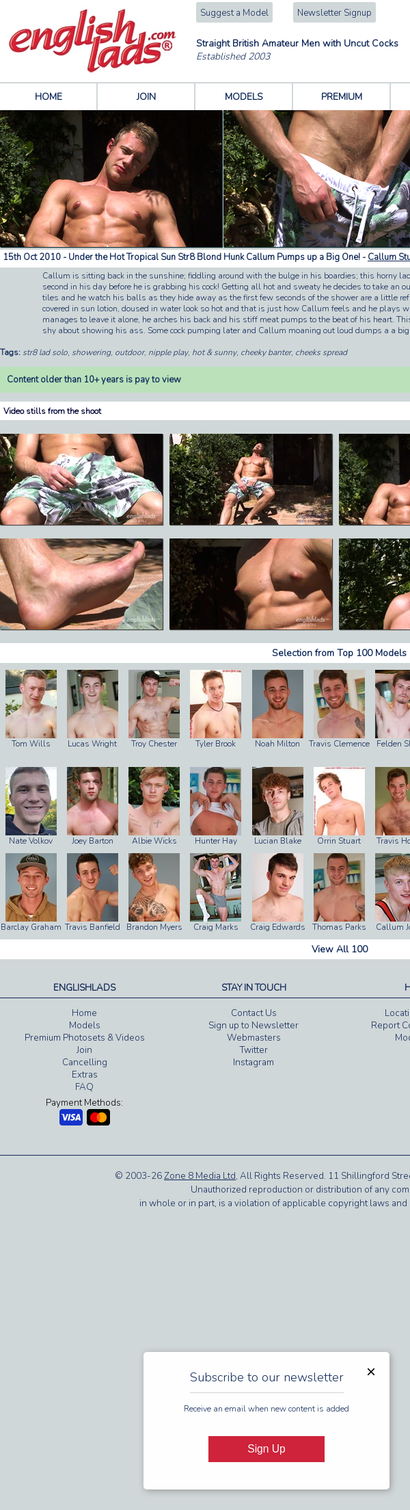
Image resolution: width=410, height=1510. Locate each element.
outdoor (129, 352)
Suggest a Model (234, 13)
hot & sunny (214, 352)
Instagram (253, 1062)
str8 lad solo (45, 352)
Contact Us (254, 1013)
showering (91, 352)
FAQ (84, 1087)
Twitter (254, 1050)
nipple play (168, 352)
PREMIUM (341, 96)
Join (84, 1050)
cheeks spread (321, 352)
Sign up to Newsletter (253, 1025)
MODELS (244, 96)
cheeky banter (266, 352)
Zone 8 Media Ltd (200, 1176)
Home (84, 1013)
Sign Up (266, 1449)
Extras (85, 1075)
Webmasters (254, 1038)
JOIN (146, 96)
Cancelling (84, 1062)
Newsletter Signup (334, 13)
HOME (48, 96)
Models (84, 1025)
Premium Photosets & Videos (85, 1038)
